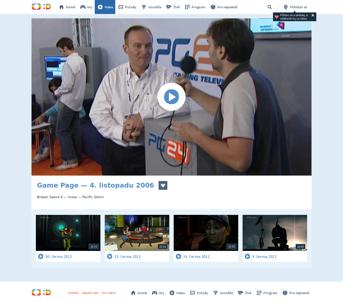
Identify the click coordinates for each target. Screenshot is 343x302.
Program (194, 7)
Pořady (126, 7)
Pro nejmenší (223, 7)
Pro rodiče (109, 293)
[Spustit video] (172, 97)
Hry (86, 7)
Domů (66, 7)
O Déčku (73, 293)
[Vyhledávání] (270, 7)
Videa (105, 7)
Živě (173, 7)
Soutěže (151, 7)
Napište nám (90, 293)
